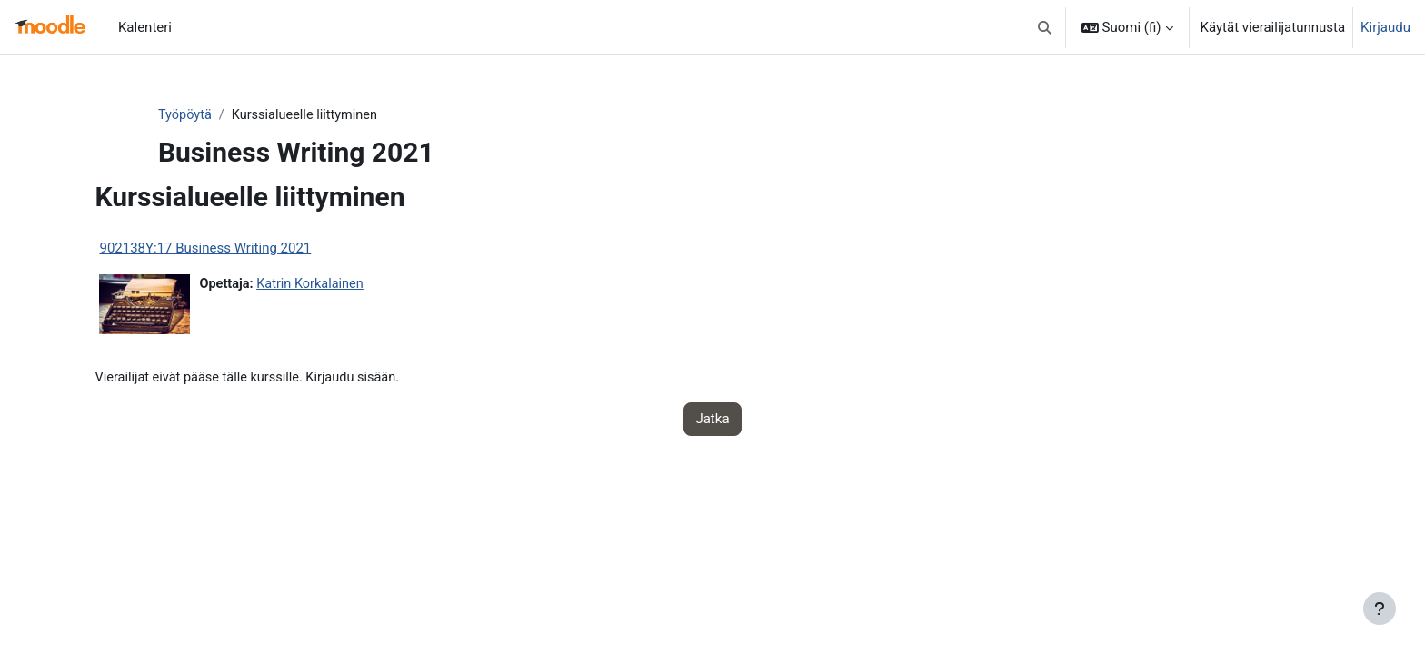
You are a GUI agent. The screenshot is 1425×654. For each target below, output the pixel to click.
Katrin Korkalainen (350, 285)
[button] (1044, 27)
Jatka (712, 420)
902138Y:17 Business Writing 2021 (242, 249)
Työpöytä (218, 115)
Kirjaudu (1385, 27)
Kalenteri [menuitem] (145, 27)
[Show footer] (1379, 608)
